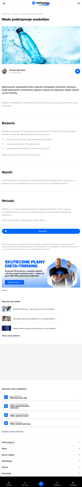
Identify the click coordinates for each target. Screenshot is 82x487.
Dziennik (9, 485)
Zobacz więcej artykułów (11, 336)
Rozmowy (57, 485)
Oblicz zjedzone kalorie (22, 415)
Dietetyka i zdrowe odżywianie (32, 14)
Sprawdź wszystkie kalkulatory (12, 431)
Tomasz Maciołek (17, 70)
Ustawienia (73, 485)
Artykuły (16, 14)
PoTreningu (6, 14)
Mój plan (25, 485)
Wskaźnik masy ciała (22, 397)
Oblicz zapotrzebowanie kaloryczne (22, 406)
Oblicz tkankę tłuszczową (22, 423)
